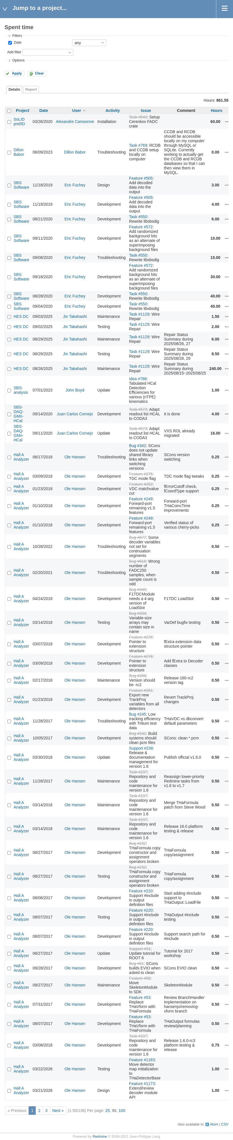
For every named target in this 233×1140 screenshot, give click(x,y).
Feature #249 (141, 499)
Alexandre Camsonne (75, 121)
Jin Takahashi (75, 316)
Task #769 (138, 145)
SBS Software (21, 185)
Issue (146, 110)
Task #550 (138, 216)
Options (18, 60)
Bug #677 (137, 537)
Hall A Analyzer (21, 456)
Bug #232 (137, 843)
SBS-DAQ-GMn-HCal (18, 414)
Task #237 (138, 772)
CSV (224, 1124)
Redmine (100, 1137)
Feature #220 (141, 891)
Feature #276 (141, 637)
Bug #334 (137, 613)
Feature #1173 (142, 1083)
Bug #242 (137, 733)
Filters (17, 36)
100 (122, 1110)
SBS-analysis (21, 390)
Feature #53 (140, 997)
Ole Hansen (75, 457)
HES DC (21, 316)
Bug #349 (137, 589)
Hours (216, 110)
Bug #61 (136, 963)
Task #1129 (139, 314)
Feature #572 (141, 227)
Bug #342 (137, 445)
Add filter (14, 52)
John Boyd (75, 390)
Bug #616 (137, 561)
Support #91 (140, 949)
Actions (227, 121)
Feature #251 (141, 690)
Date (17, 42)
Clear (39, 73)
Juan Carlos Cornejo (75, 414)
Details (14, 90)
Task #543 (138, 117)
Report (31, 90)
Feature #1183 (142, 1060)
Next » (58, 1110)
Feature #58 (140, 978)
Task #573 (138, 409)
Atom (214, 1124)
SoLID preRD (19, 121)
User (76, 110)
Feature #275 (141, 474)
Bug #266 (137, 675)
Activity (113, 110)
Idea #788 (138, 379)
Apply (17, 73)
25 (107, 1110)
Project (22, 110)
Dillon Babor (19, 152)
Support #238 (141, 748)
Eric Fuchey (75, 185)
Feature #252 (141, 484)
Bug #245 (137, 714)
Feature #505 (141, 178)
